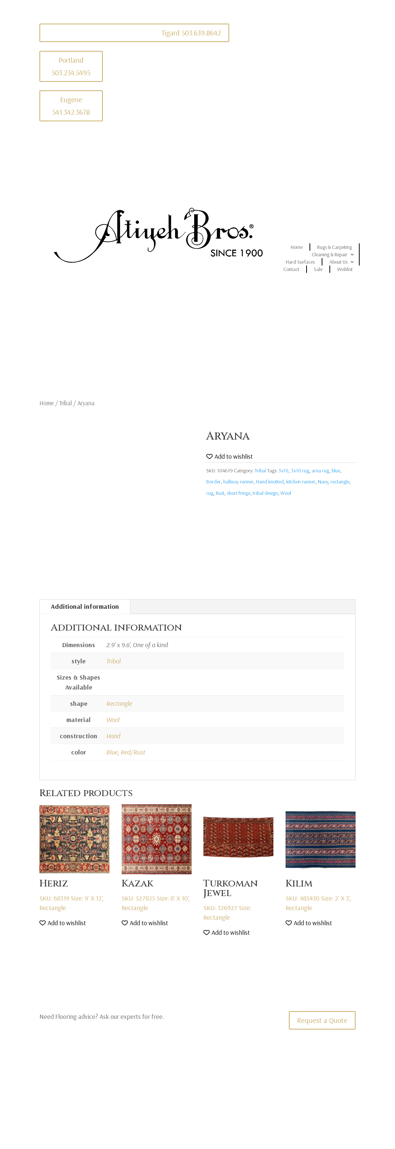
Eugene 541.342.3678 (71, 106)
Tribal (65, 403)
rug (209, 493)
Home (297, 247)
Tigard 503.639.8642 (191, 32)
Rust (220, 493)
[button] (229, 456)
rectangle (340, 481)
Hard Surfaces (300, 261)
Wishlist (345, 269)
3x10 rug (300, 470)
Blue (112, 752)
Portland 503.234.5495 (71, 66)
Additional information (85, 606)
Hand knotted (270, 481)
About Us (338, 261)
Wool (285, 493)
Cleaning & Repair (329, 254)
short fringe (238, 493)
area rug (320, 470)
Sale (318, 269)
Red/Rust (132, 752)
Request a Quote (322, 1020)
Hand (113, 736)
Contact (291, 269)
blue (336, 470)
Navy (323, 481)
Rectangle (119, 703)
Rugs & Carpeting (334, 247)
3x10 (284, 470)
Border (213, 481)
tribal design (265, 493)
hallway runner (238, 481)
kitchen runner (300, 481)
